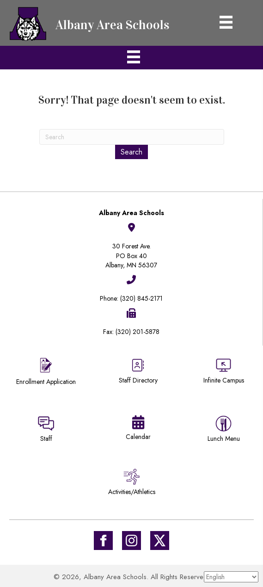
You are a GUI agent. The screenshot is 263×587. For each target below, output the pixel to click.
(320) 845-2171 (141, 298)
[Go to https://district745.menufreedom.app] (223, 430)
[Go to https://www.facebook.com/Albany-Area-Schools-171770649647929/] (103, 540)
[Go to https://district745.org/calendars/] (138, 429)
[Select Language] (231, 576)
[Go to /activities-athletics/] (132, 483)
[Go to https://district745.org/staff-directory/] (138, 374)
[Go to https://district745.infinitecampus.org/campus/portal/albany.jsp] (223, 372)
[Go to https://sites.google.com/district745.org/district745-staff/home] (46, 430)
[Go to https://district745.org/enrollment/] (46, 372)
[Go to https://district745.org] (92, 23)
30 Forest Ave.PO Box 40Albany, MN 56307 (131, 255)
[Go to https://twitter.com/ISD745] (159, 540)
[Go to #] (131, 540)
